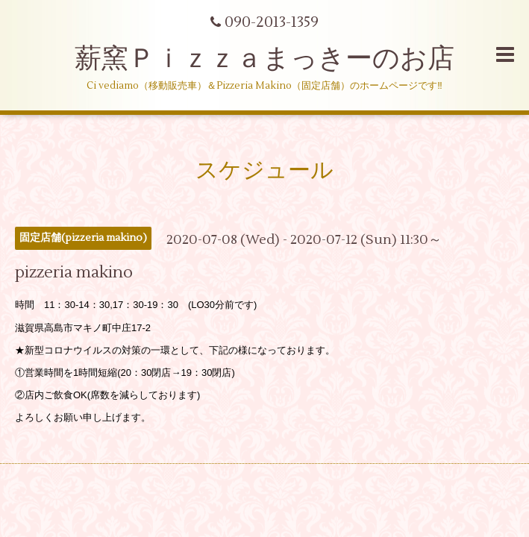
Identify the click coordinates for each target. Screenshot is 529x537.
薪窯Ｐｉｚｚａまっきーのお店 (278, 59)
